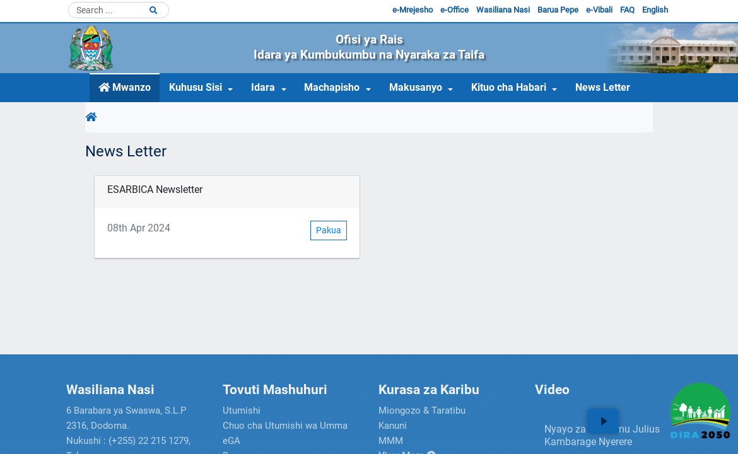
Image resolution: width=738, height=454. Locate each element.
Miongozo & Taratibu (422, 410)
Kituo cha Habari (508, 87)
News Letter (602, 87)
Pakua (328, 230)
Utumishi (242, 410)
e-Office (454, 10)
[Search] (118, 10)
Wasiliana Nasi (503, 10)
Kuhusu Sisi (195, 87)
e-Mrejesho (412, 10)
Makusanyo (415, 87)
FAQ (627, 10)
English (655, 10)
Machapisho (332, 87)
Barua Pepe (557, 10)
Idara (263, 87)
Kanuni (392, 425)
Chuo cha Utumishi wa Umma (285, 425)
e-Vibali (599, 10)
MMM (390, 440)
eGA (231, 440)
